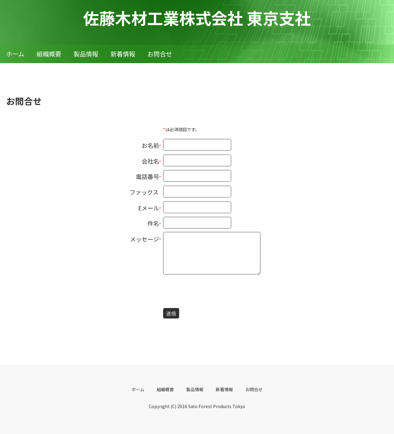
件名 (153, 223)
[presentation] (210, 292)
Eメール (148, 208)
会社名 (150, 161)
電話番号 (147, 176)
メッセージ (144, 239)
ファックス (144, 192)
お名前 (150, 145)
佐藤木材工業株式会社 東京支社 (197, 17)
